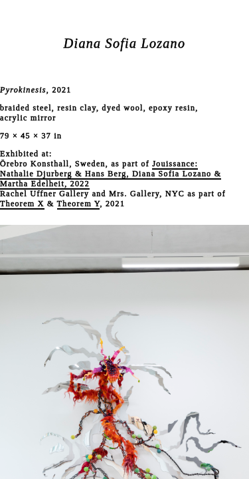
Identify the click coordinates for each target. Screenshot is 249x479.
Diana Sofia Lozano (124, 43)
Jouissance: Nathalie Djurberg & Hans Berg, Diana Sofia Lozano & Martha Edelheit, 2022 (110, 173)
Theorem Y (78, 203)
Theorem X (22, 203)
